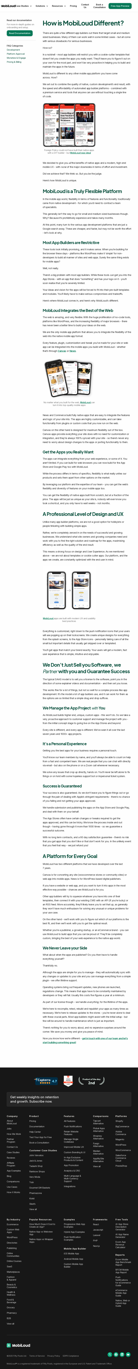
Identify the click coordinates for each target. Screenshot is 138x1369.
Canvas (62, 351)
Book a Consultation (99, 6)
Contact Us (85, 6)
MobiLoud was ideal (80, 152)
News (73, 351)
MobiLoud (85, 402)
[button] (23, 6)
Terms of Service (37, 1356)
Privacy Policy (53, 1356)
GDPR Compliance (71, 1356)
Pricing (73, 6)
